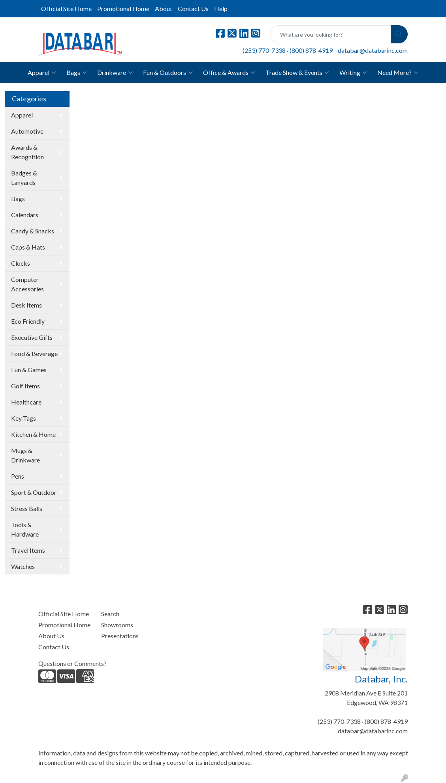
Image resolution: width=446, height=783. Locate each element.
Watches (23, 566)
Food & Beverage (34, 353)
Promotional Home (123, 8)
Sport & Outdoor (33, 492)
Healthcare (26, 402)
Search (110, 613)
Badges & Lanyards (24, 177)
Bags (76, 72)
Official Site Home (66, 8)
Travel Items (28, 550)
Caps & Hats (28, 247)
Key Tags (23, 418)
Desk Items (26, 305)
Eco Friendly (28, 321)
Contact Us (193, 8)
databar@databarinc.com (373, 50)
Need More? (397, 72)
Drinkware (115, 72)
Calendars (24, 214)
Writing (353, 72)
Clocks (20, 263)
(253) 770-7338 (264, 50)
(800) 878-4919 (311, 50)
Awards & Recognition (27, 152)
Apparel (42, 72)
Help (221, 8)
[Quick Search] (330, 34)
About (163, 8)
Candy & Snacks (32, 231)
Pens (17, 476)
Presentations (120, 635)
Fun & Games (29, 369)
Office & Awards (229, 72)
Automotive (27, 131)
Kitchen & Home (33, 434)
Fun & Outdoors (168, 72)
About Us (51, 635)
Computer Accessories (27, 284)
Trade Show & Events (297, 72)
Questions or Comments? (72, 663)
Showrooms (117, 624)
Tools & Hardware (25, 529)
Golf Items (25, 386)
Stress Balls (26, 508)
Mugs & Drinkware (25, 455)
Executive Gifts (32, 337)
